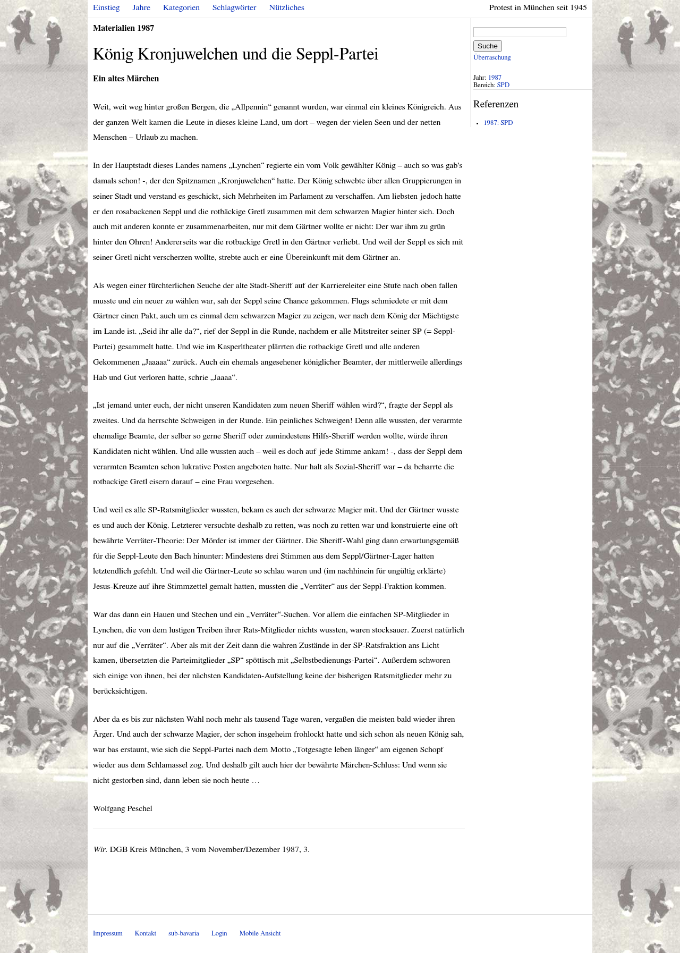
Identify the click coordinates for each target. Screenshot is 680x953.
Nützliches (286, 7)
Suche (488, 46)
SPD (503, 85)
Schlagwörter (234, 7)
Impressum (108, 933)
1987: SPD (498, 123)
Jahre (141, 7)
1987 (495, 77)
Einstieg (106, 7)
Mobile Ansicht (260, 933)
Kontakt (145, 933)
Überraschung (492, 57)
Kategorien (181, 7)
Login (219, 933)
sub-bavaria (183, 933)
